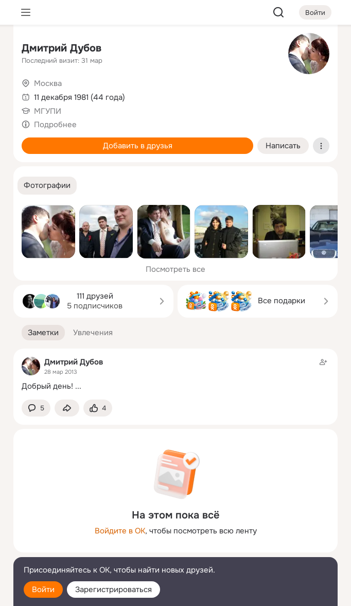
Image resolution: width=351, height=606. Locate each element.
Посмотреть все (175, 269)
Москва (48, 83)
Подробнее (55, 124)
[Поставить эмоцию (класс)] (97, 408)
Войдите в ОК (120, 531)
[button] (47, 186)
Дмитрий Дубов (61, 48)
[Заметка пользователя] (175, 374)
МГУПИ (47, 111)
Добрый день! (47, 386)
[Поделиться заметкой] (67, 408)
